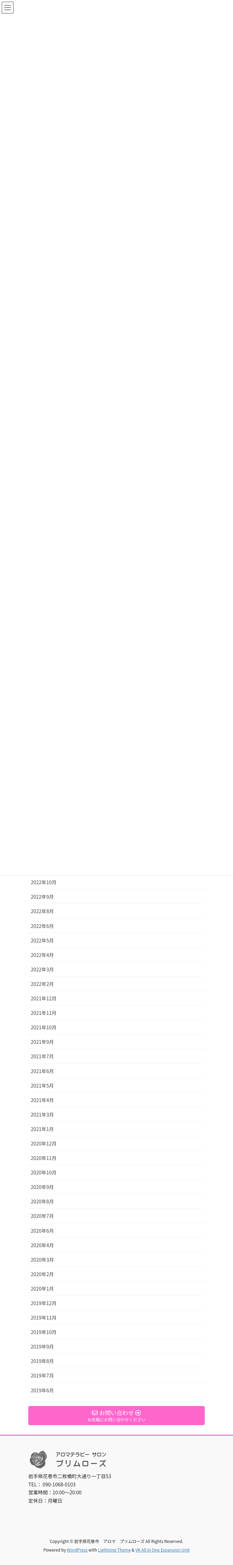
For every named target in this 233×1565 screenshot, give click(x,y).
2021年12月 (44, 998)
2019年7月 (42, 1375)
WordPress (77, 1550)
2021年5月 (42, 1085)
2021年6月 (42, 1071)
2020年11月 (44, 1157)
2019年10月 (44, 1332)
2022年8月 (42, 911)
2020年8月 (42, 1201)
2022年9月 (42, 896)
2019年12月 (44, 1303)
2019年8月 (42, 1360)
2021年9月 (42, 1041)
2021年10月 (44, 1027)
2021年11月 (44, 1012)
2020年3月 (42, 1259)
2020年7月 (42, 1215)
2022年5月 (42, 940)
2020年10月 (44, 1172)
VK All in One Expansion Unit (163, 1550)
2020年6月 (42, 1230)
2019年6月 (42, 1390)
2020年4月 (42, 1245)
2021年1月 (42, 1128)
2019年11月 (44, 1317)
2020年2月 (42, 1274)
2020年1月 (42, 1288)
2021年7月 (42, 1056)
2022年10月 (44, 882)
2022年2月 (42, 983)
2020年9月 (42, 1186)
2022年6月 (42, 925)
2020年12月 (44, 1143)
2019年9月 (42, 1346)
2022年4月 (42, 954)
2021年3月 (42, 1114)
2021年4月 (42, 1100)
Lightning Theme (114, 1550)
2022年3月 (42, 969)
